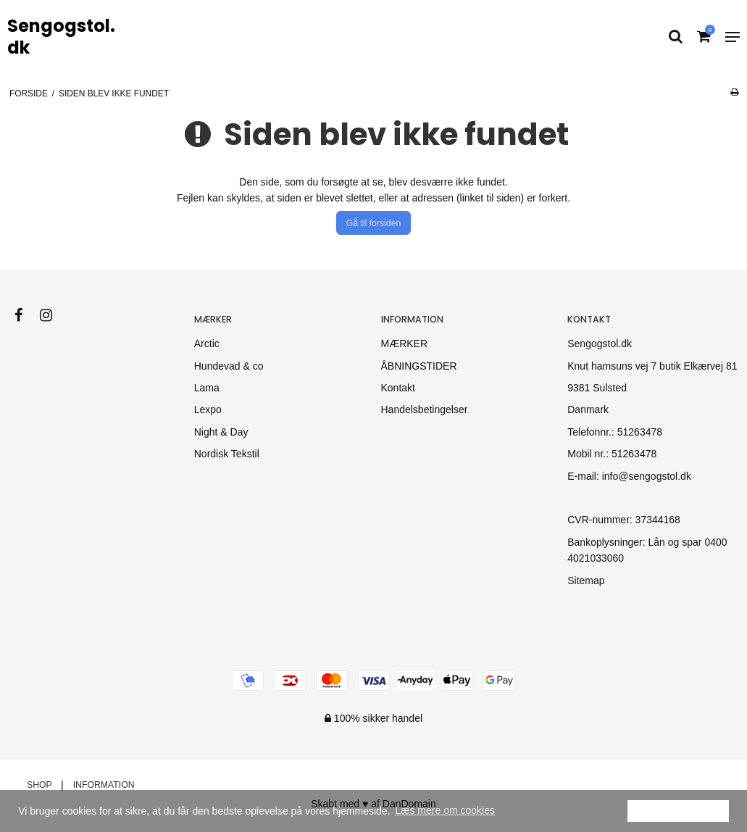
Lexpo (208, 409)
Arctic (207, 343)
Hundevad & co (229, 366)
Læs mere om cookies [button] (445, 810)
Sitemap (585, 580)
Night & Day (221, 432)
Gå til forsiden (373, 223)
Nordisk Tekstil (226, 453)
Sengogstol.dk (61, 37)
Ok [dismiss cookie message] (678, 810)
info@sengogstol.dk (646, 476)
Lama (207, 388)
